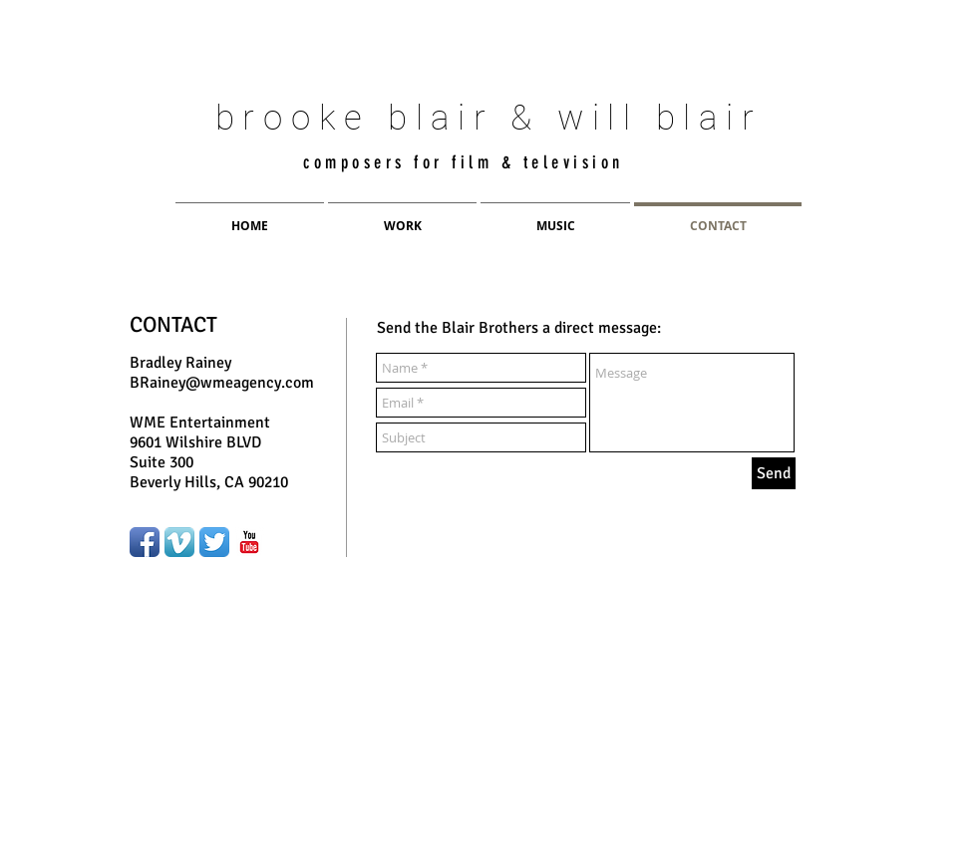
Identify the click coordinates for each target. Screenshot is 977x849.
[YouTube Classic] (249, 542)
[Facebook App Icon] (145, 542)
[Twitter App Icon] (214, 542)
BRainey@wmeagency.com (222, 383)
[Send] (774, 473)
